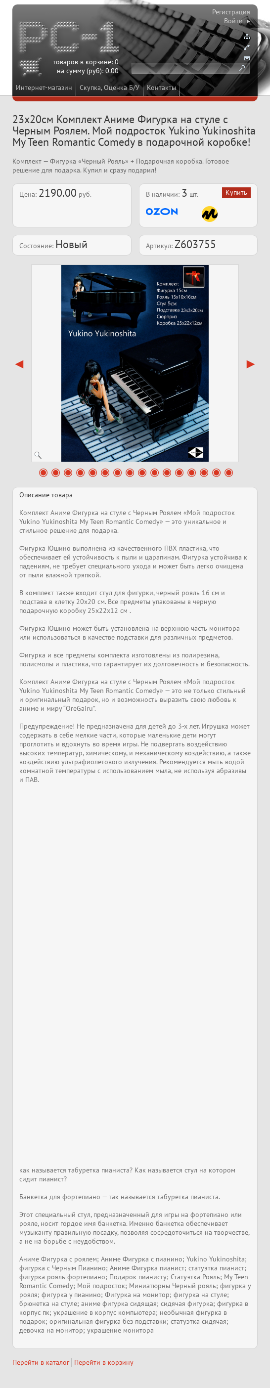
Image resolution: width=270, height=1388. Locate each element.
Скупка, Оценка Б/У (109, 87)
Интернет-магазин (44, 87)
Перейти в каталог (40, 1362)
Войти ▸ (237, 20)
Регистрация (231, 11)
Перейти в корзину (104, 1362)
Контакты (161, 87)
